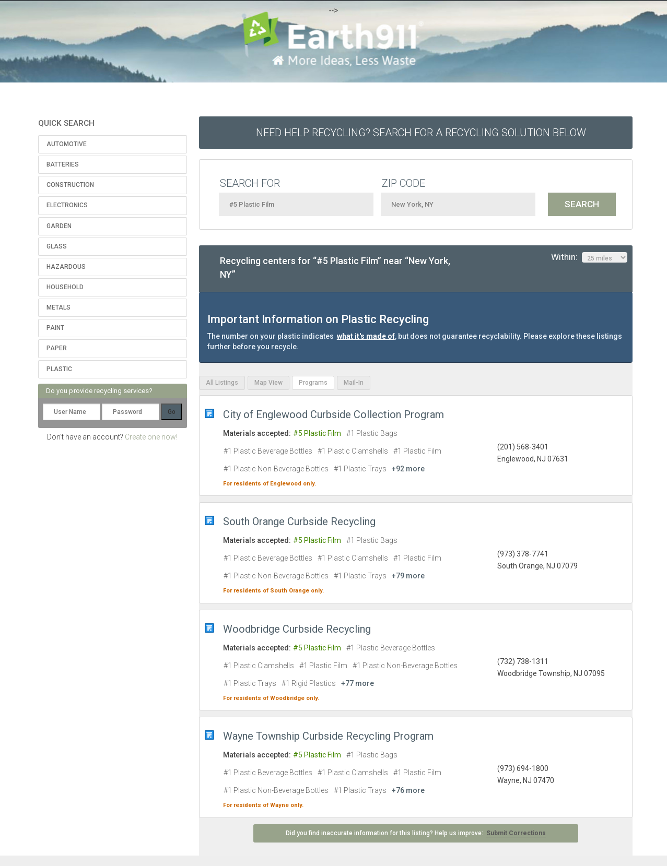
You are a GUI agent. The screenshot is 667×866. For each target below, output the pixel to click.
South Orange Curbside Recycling (299, 521)
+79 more (408, 576)
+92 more (408, 469)
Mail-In (354, 382)
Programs (313, 382)
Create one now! (151, 437)
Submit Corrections (516, 833)
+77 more (357, 683)
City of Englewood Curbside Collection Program (333, 414)
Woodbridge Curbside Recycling (297, 629)
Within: (589, 257)
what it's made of (366, 336)
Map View (268, 382)
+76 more (408, 790)
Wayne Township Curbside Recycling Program (328, 736)
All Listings (222, 382)
